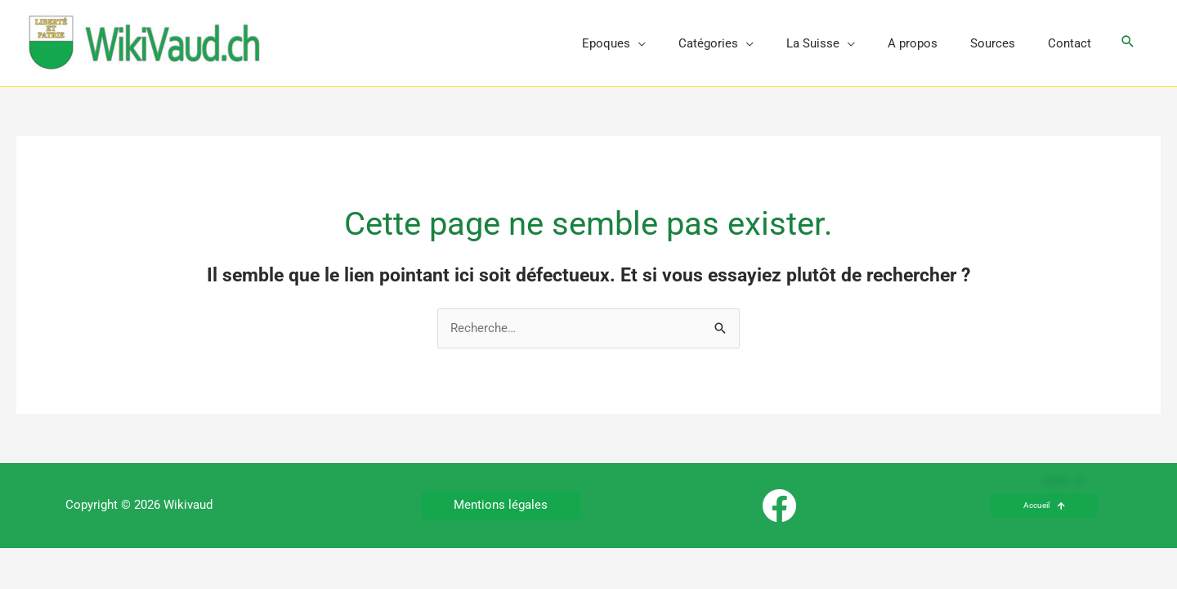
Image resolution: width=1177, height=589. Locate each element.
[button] (1128, 43)
